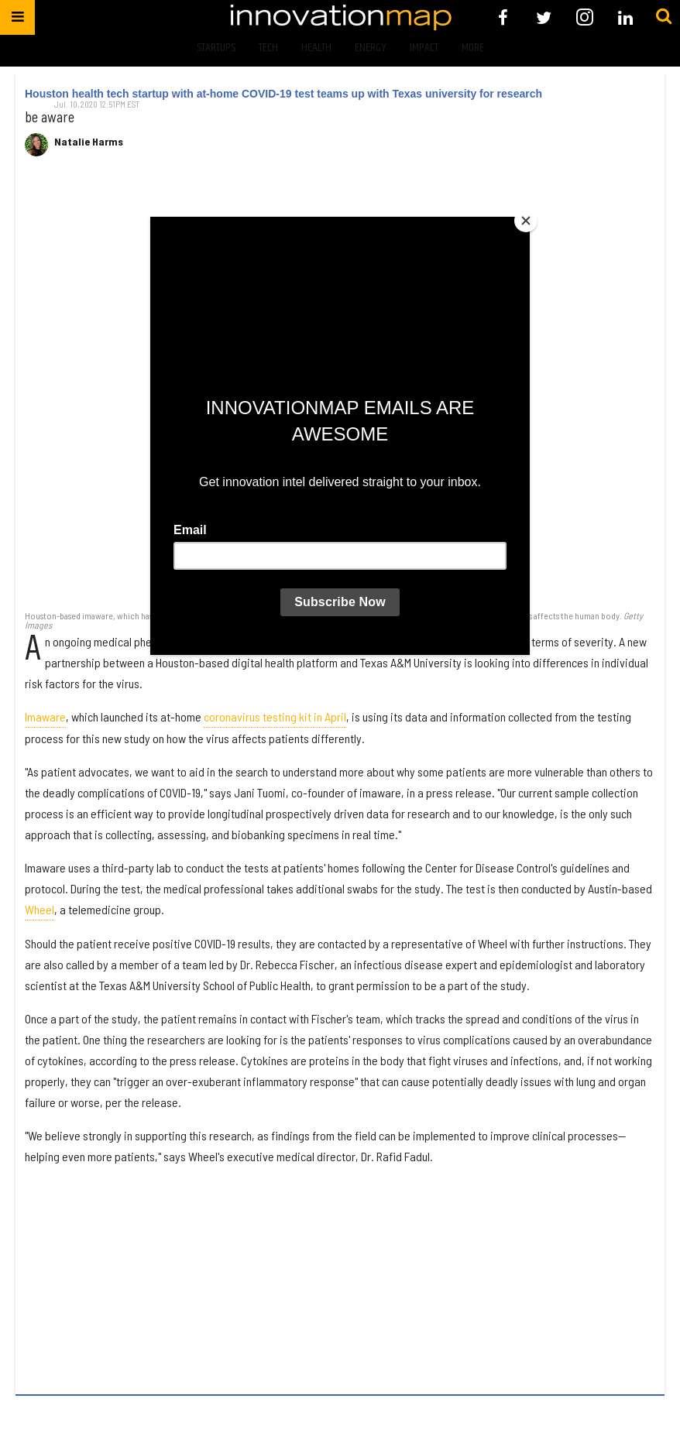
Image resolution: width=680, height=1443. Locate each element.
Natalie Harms (88, 141)
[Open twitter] (544, 17)
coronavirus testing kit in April (275, 716)
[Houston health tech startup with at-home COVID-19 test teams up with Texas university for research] (340, 391)
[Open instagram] (584, 17)
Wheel (39, 909)
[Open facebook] (503, 17)
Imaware (45, 716)
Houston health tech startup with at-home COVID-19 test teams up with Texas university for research (283, 93)
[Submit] (663, 17)
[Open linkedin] (625, 17)
